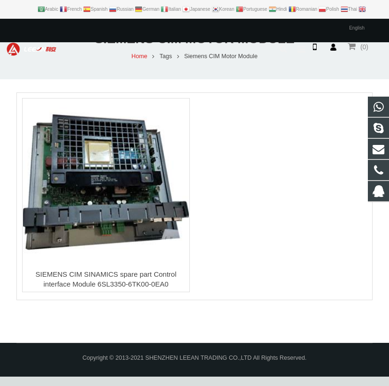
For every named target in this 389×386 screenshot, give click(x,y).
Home (140, 65)
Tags (165, 65)
